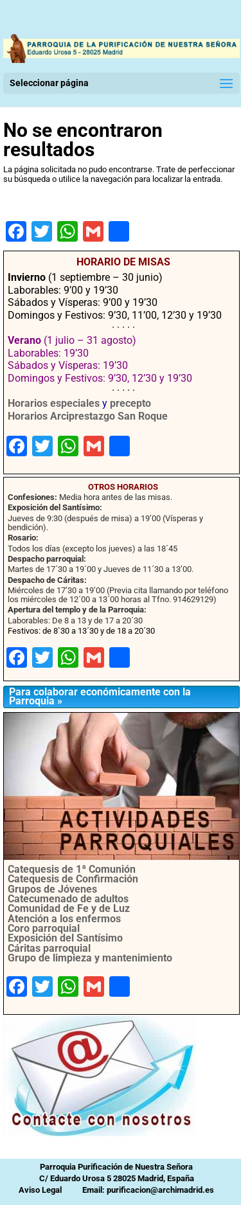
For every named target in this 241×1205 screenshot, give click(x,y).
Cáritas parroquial (49, 948)
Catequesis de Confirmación (73, 879)
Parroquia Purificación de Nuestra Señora (116, 1167)
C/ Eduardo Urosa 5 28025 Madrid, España (116, 1178)
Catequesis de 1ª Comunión (72, 869)
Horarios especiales (54, 403)
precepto (130, 403)
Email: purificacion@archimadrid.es (148, 1190)
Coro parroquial (44, 928)
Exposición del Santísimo (65, 938)
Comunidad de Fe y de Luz (69, 908)
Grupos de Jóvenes (52, 889)
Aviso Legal (40, 1190)
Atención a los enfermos (64, 919)
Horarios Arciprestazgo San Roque (88, 416)
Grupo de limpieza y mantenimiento (90, 958)
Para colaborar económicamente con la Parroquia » (100, 696)
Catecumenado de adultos (68, 899)
